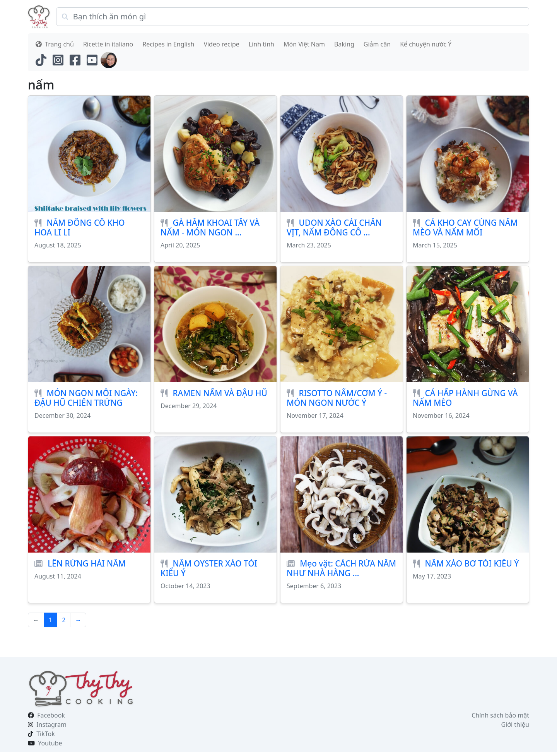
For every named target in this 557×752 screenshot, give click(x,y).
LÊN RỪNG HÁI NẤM (87, 563)
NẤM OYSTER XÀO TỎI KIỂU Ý (209, 568)
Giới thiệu (515, 724)
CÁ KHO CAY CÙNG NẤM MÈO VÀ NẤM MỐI (465, 227)
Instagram (51, 724)
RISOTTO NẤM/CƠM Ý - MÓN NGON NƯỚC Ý (337, 398)
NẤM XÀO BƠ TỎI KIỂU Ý (472, 563)
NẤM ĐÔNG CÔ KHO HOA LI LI (79, 227)
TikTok (45, 734)
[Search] (292, 16)
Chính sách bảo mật (500, 715)
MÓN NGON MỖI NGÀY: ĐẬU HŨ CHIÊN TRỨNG (86, 398)
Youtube (50, 743)
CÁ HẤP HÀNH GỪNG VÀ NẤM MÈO (465, 398)
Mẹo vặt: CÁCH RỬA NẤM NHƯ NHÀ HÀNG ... (341, 568)
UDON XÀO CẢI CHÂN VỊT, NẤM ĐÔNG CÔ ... (334, 227)
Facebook (51, 715)
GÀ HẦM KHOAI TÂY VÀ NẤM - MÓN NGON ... (210, 227)
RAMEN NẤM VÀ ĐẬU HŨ (220, 393)
